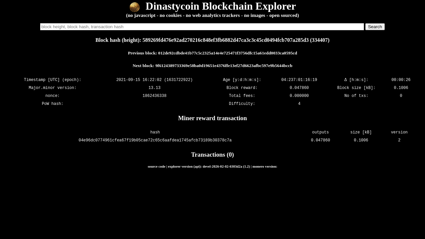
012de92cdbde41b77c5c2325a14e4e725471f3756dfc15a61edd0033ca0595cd (227, 52)
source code (156, 166)
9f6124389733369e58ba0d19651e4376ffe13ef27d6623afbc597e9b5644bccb (224, 65)
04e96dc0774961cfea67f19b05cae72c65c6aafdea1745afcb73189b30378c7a (155, 140)
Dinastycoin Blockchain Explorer (212, 6)
